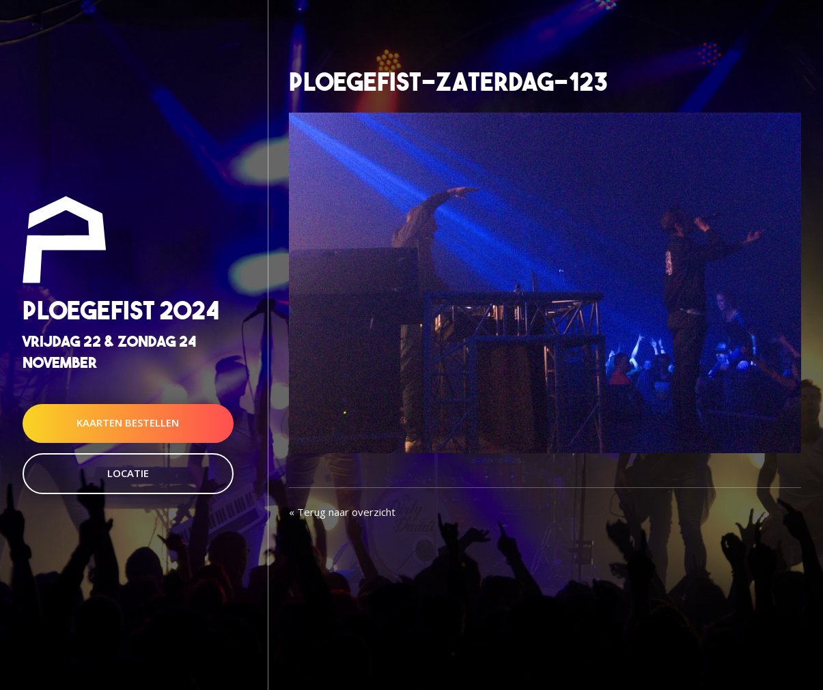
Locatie (128, 473)
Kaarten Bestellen (127, 423)
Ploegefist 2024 (121, 310)
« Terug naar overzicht (342, 512)
